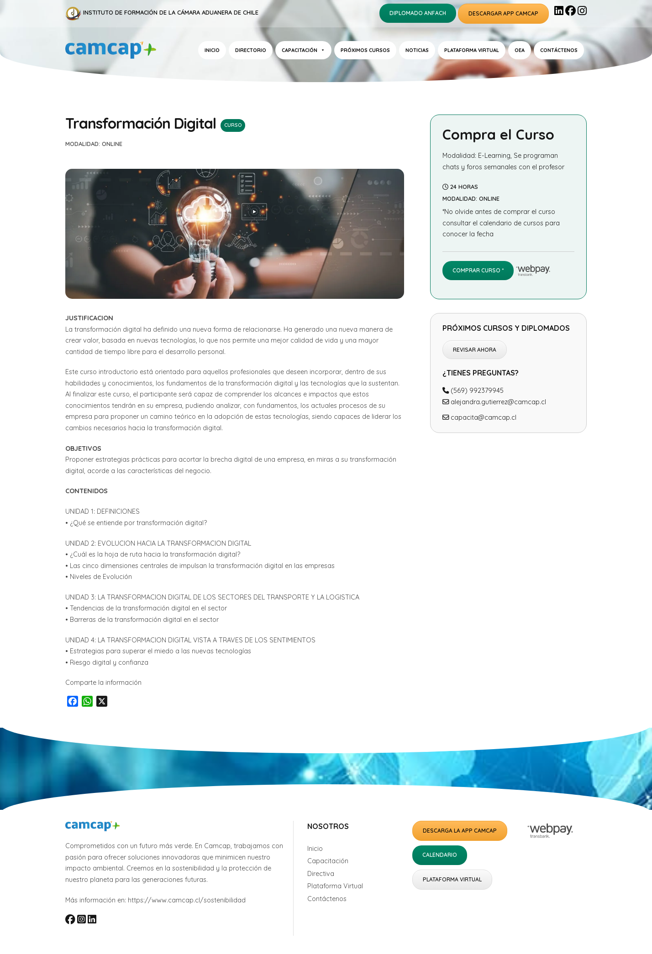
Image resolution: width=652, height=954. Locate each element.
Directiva (320, 874)
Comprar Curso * (478, 270)
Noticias (417, 50)
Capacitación (303, 50)
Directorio (250, 50)
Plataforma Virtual (471, 50)
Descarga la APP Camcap (460, 830)
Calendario (439, 854)
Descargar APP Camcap (503, 13)
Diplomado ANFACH (417, 13)
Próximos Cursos (365, 50)
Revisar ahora (474, 349)
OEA (520, 50)
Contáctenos (559, 50)
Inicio (212, 50)
